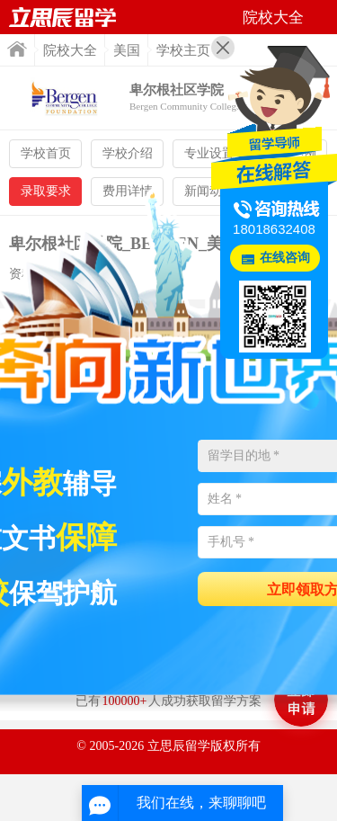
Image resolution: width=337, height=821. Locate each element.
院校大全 (70, 50)
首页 (17, 49)
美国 (126, 50)
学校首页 (46, 153)
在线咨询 (285, 257)
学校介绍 (127, 153)
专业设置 (209, 153)
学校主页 (183, 50)
